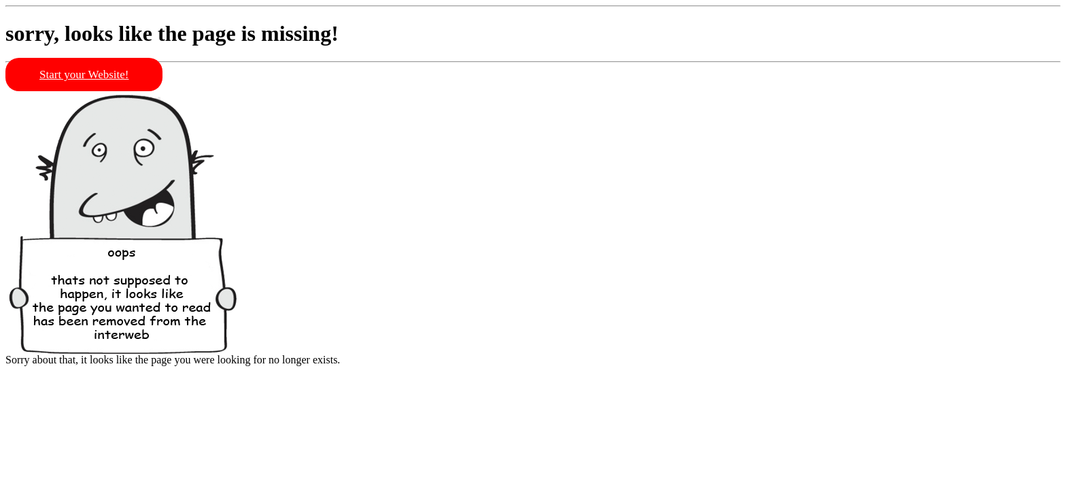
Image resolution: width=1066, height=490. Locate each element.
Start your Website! (83, 74)
